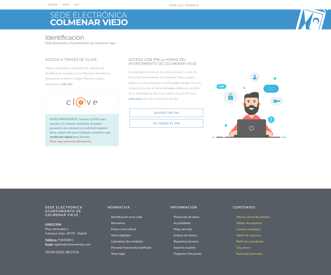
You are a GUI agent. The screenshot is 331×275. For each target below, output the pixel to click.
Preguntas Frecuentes (188, 253)
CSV (76, 4)
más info (67, 84)
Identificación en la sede (126, 217)
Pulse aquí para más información (70, 141)
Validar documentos (249, 223)
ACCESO (53, 4)
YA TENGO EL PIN (166, 123)
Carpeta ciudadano (248, 229)
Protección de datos (186, 217)
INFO (66, 4)
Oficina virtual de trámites (253, 217)
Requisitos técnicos (186, 241)
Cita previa (243, 247)
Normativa (118, 223)
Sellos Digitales (120, 235)
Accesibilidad (182, 223)
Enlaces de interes (185, 235)
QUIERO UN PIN (166, 112)
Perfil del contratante (249, 241)
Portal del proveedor (249, 253)
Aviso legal (118, 253)
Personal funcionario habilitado (131, 247)
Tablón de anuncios (248, 235)
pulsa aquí (135, 98)
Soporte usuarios (184, 247)
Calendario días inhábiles (127, 241)
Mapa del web (183, 229)
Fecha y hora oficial (123, 229)
